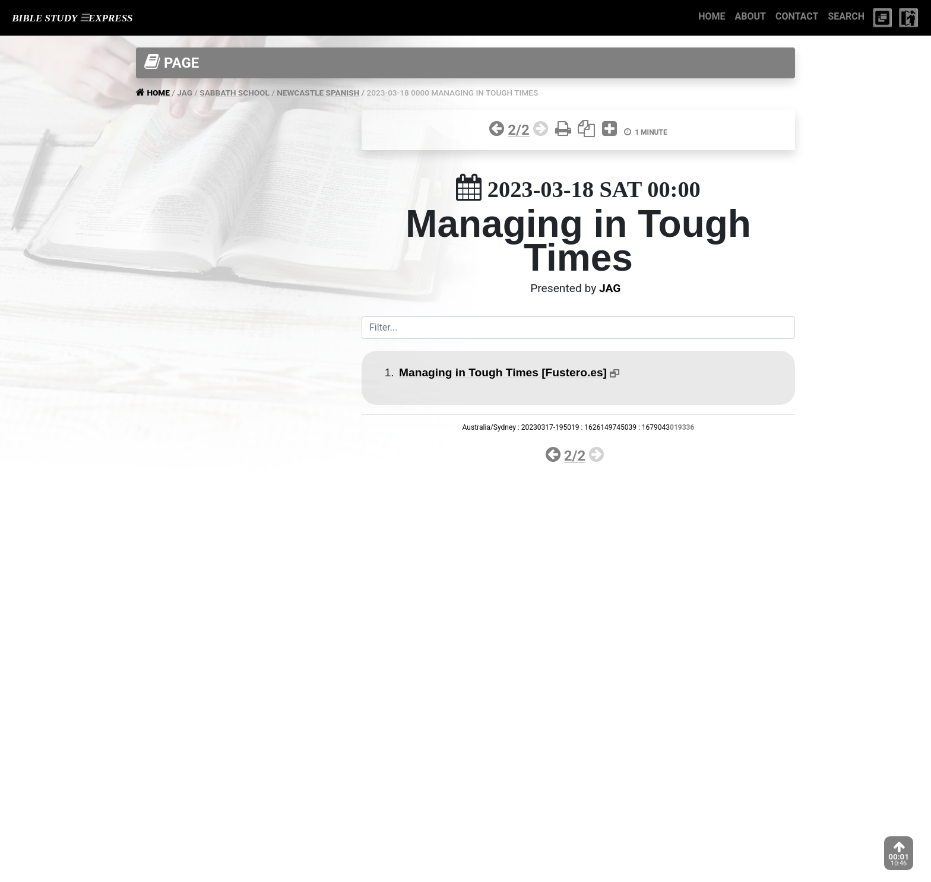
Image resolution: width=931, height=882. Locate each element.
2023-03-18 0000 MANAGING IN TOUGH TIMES (453, 92)
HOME (711, 16)
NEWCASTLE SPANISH (318, 92)
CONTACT (796, 16)
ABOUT (750, 16)
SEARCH (846, 16)
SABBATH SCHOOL (235, 92)
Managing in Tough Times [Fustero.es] (503, 372)
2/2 (518, 130)
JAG (184, 92)
